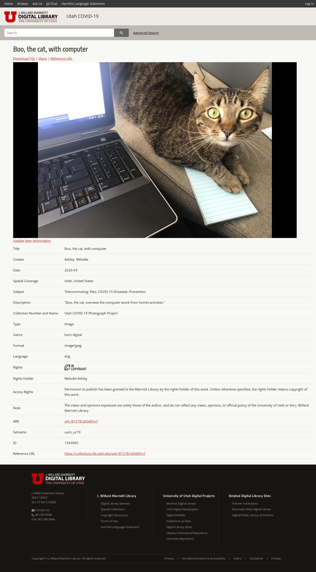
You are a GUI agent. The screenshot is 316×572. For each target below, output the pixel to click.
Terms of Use (109, 521)
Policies (276, 558)
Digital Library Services (115, 503)
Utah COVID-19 (82, 16)
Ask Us (37, 4)
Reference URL (61, 58)
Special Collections (113, 509)
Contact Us (40, 510)
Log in (309, 4)
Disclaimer (256, 558)
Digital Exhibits (175, 515)
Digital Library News (179, 527)
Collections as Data (178, 521)
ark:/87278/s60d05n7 (81, 421)
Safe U (237, 558)
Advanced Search (146, 33)
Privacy (169, 558)
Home (8, 4)
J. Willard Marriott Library (48, 493)
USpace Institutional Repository (187, 533)
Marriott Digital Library (181, 503)
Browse (22, 4)
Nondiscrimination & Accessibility (203, 558)
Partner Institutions (245, 503)
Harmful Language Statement (83, 4)
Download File (24, 58)
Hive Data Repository (180, 539)
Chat (52, 4)
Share (42, 58)
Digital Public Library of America (252, 515)
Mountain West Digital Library (251, 509)
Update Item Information (32, 240)
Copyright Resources (114, 515)
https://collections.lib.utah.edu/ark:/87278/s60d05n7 (105, 453)
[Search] (59, 33)
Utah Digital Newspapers (182, 509)
